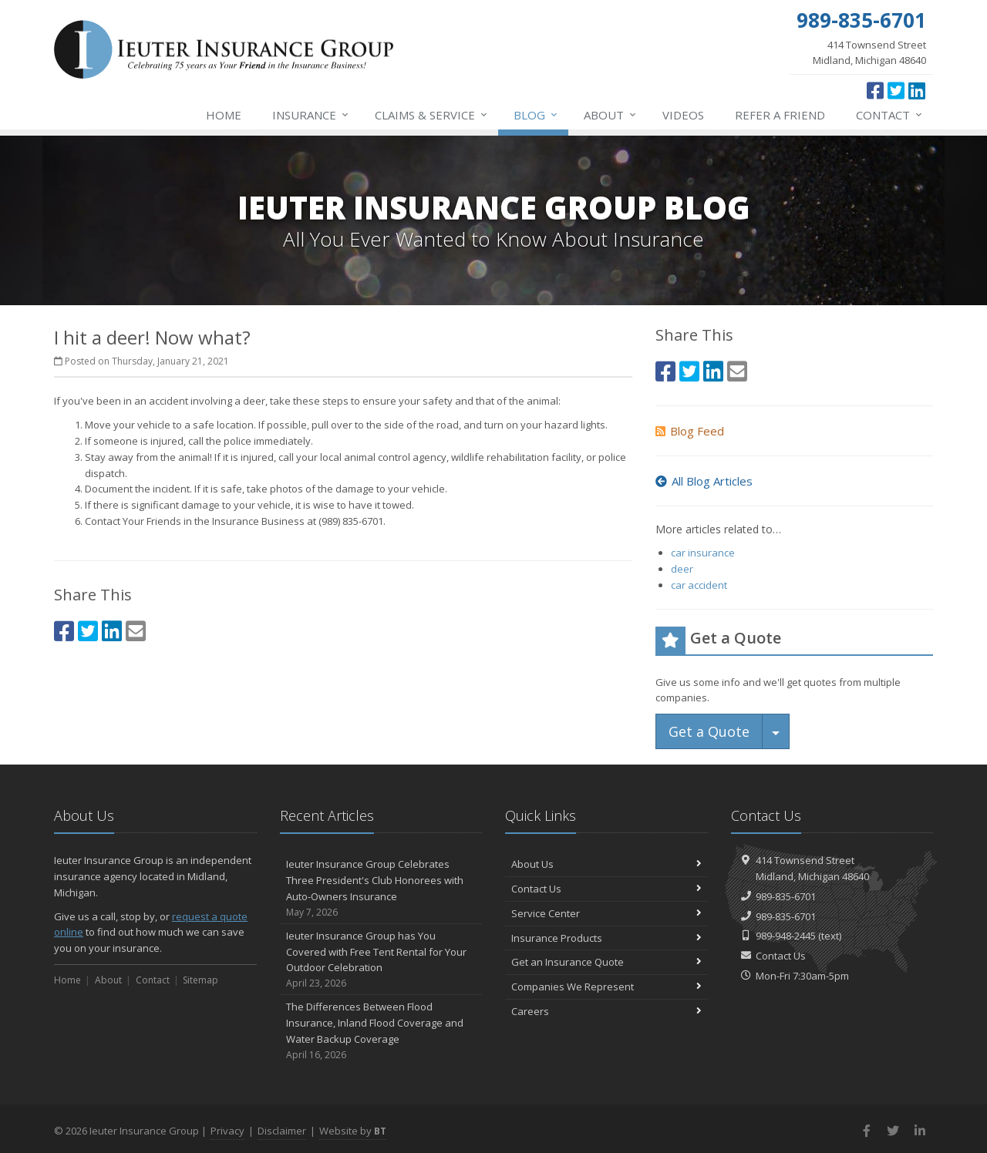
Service (432, 114)
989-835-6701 (786, 896)
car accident (699, 585)
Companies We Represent (606, 986)
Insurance (311, 114)
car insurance (703, 553)
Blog (536, 114)
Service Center (606, 913)
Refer (780, 115)
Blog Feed (689, 431)
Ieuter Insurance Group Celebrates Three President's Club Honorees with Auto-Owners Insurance (381, 888)
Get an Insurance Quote (606, 962)
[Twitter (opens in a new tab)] (896, 90)
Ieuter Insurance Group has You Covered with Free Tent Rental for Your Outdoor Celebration (381, 960)
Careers (606, 1011)
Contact (890, 114)
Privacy (227, 1131)
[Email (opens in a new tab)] (136, 631)
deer (682, 569)
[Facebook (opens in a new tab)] (875, 90)
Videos (683, 115)
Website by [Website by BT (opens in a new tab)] (352, 1131)
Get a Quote (709, 731)
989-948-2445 (786, 936)
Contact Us (606, 889)
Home (223, 115)
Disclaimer (282, 1131)
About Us (606, 864)
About (611, 114)
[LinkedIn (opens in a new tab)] (916, 90)
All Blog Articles (704, 481)
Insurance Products (606, 938)
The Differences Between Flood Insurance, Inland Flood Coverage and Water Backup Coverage (381, 1031)
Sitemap (200, 980)
